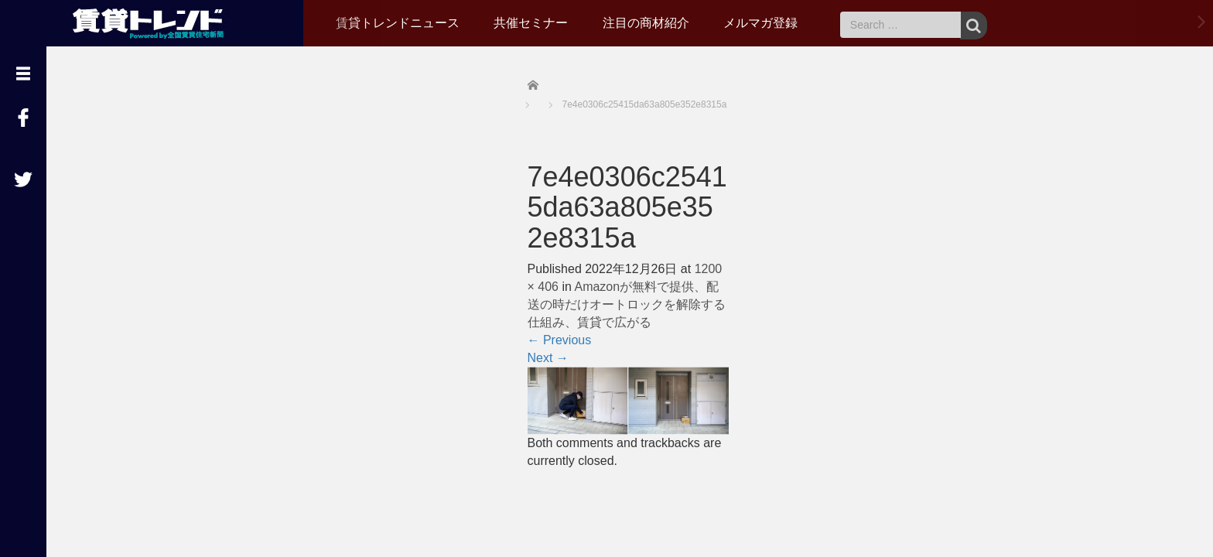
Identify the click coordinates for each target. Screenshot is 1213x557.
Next (548, 357)
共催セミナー (531, 22)
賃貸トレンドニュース (398, 22)
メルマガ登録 (760, 22)
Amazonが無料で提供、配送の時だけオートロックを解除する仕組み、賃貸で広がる (627, 304)
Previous (560, 340)
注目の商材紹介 (646, 22)
